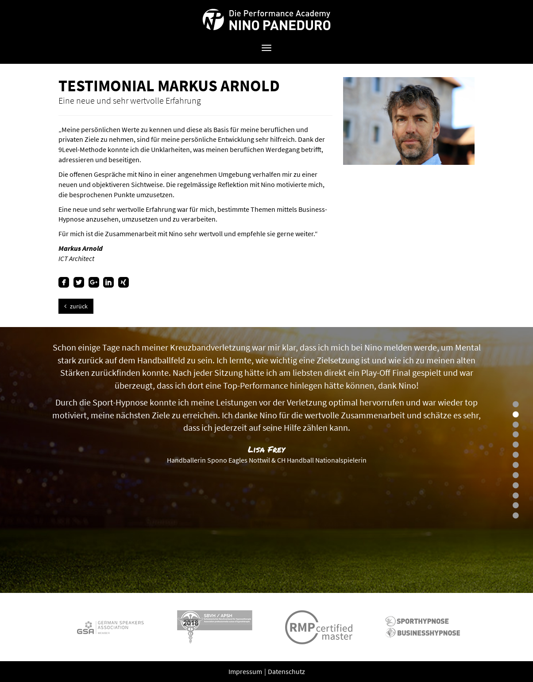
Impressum (245, 671)
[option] (266, 460)
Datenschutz (286, 671)
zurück (76, 306)
